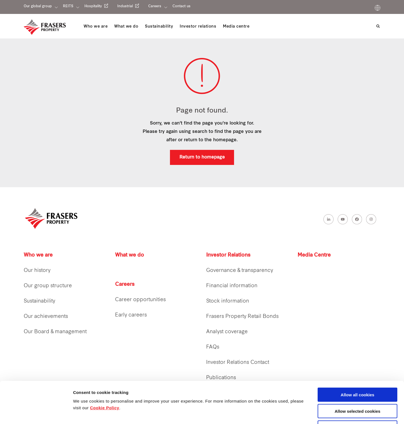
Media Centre (314, 255)
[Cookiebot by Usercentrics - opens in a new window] (36, 413)
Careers (154, 6)
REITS (68, 6)
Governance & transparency (239, 270)
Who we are (38, 255)
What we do (129, 255)
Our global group (38, 6)
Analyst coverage (227, 332)
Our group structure (48, 286)
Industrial (125, 6)
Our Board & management (55, 332)
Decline (357, 388)
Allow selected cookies (357, 372)
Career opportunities (140, 300)
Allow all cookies (357, 355)
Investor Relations (228, 255)
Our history (37, 270)
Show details (292, 413)
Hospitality (93, 6)
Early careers (131, 315)
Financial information (231, 286)
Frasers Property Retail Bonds (242, 316)
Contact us (181, 6)
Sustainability (39, 301)
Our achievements (46, 316)
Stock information (227, 301)
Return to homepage (202, 157)
